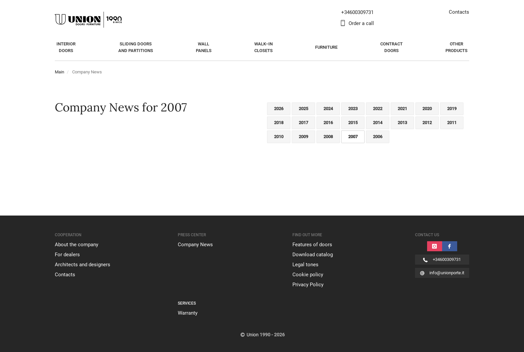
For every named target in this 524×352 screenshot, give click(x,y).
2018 (278, 122)
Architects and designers (82, 265)
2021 (402, 108)
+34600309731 (447, 259)
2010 (278, 136)
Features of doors (312, 245)
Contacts (459, 12)
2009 (303, 136)
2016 (328, 122)
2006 (377, 136)
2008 (328, 136)
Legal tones (305, 265)
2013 (402, 122)
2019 (451, 108)
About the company (76, 245)
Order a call (361, 23)
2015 (353, 122)
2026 (278, 108)
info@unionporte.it (446, 272)
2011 (451, 122)
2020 (427, 108)
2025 (303, 108)
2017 (303, 122)
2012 (427, 122)
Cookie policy (307, 275)
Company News (195, 245)
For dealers (67, 255)
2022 (377, 108)
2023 (353, 108)
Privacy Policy (307, 285)
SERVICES (187, 303)
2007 (353, 136)
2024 (328, 108)
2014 (377, 122)
